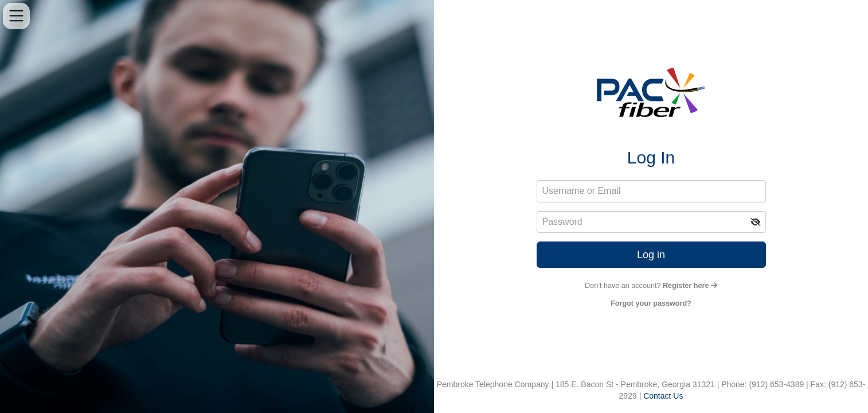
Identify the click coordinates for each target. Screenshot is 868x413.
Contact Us (663, 395)
